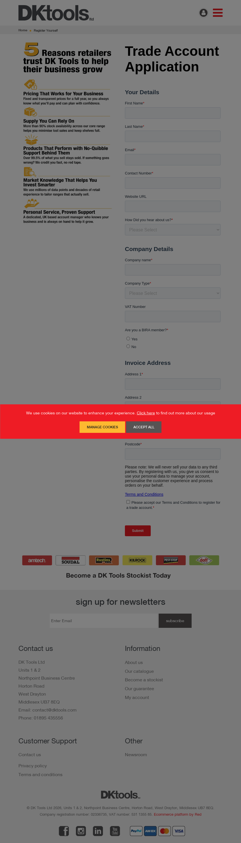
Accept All (143, 427)
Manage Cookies (102, 427)
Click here (146, 413)
